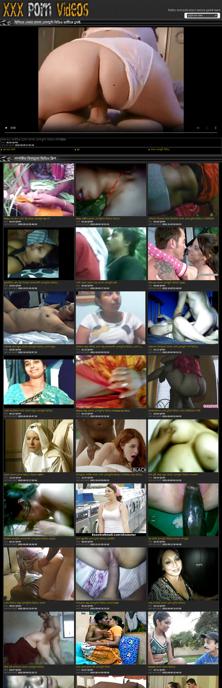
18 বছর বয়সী (9, 149)
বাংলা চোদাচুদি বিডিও (160, 149)
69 (78, 149)
